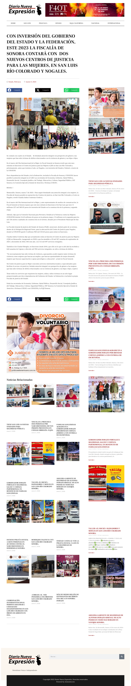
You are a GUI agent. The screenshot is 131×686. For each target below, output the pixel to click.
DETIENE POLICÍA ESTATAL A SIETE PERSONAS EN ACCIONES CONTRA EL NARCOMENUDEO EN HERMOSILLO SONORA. (17, 544)
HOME (13, 23)
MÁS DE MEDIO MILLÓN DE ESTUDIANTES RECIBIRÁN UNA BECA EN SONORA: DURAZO (67, 597)
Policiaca (17, 82)
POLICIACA (43, 23)
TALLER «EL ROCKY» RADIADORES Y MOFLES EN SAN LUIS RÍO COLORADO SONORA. (43, 485)
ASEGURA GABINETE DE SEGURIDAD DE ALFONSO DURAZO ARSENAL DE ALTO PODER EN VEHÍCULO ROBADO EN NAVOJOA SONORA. (67, 483)
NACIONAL (95, 23)
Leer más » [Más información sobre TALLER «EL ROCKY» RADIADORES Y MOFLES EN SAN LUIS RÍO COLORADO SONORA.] (91, 553)
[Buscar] (121, 656)
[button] (14, 90)
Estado (11, 82)
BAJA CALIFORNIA (76, 23)
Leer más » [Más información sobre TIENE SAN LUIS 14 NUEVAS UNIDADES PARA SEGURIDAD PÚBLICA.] (91, 196)
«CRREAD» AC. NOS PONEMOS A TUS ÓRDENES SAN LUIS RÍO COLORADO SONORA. (42, 598)
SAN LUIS (27, 23)
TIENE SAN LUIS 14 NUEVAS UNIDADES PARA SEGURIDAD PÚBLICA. (18, 426)
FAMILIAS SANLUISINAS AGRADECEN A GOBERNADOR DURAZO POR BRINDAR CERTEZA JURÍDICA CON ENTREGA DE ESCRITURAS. (66, 430)
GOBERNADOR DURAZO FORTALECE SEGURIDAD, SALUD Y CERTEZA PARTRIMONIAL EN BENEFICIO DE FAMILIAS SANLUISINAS (17, 488)
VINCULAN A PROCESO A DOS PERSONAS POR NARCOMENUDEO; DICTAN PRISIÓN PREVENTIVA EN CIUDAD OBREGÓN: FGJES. (42, 426)
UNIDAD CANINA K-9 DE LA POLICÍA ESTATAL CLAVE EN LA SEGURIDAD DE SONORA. (67, 544)
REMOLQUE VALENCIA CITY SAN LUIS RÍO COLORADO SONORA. (43, 542)
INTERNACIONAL (114, 23)
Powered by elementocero (65, 682)
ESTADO (58, 23)
